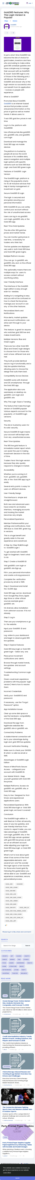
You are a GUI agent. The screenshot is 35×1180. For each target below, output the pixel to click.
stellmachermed (8, 1120)
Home (4, 966)
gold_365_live (11, 894)
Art (12, 956)
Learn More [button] (7, 1172)
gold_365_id (24, 907)
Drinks (12, 959)
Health (29, 963)
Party (24, 970)
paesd (5, 1156)
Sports (5, 956)
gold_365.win (10, 891)
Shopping (5, 973)
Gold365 (13, 25)
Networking (6, 970)
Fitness (26, 959)
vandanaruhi (7, 1014)
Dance (4, 959)
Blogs (6, 21)
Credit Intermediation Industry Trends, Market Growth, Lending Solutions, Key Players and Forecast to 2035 (17, 1039)
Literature (13, 966)
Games (15, 21)
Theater (15, 973)
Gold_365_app (11, 921)
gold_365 (9, 884)
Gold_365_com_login (13, 914)
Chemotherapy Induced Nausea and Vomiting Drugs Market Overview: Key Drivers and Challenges (17, 1074)
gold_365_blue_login (13, 897)
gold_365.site (10, 907)
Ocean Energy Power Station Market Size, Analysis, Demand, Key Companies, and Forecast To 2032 (16, 1003)
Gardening (20, 963)
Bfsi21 (5, 1049)
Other (16, 970)
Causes (18, 956)
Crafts (26, 956)
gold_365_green (12, 901)
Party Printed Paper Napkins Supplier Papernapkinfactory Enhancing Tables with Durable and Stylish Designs (17, 1145)
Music (22, 966)
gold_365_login (11, 887)
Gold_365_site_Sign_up (14, 917)
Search (27, 945)
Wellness (24, 973)
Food (4, 963)
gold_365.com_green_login (16, 911)
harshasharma (8, 1085)
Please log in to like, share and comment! (17, 932)
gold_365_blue (11, 904)
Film (19, 959)
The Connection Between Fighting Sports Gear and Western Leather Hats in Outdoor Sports (17, 1109)
